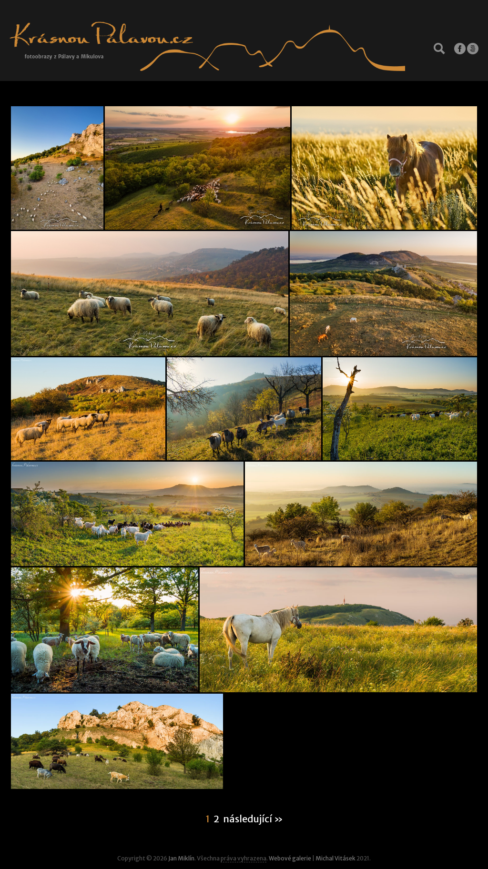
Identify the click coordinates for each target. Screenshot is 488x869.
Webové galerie (290, 858)
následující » (253, 819)
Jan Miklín (181, 858)
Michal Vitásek (335, 858)
